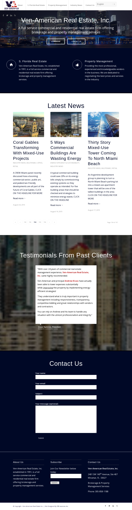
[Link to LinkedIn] (11, 15)
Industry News (19, 163)
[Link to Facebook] (3, 15)
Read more (19, 198)
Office (39, 163)
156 (45, 222)
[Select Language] (106, 4)
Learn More (55, 41)
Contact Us (76, 41)
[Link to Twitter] (7, 15)
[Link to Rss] (15, 15)
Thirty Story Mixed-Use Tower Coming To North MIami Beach (103, 153)
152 (25, 222)
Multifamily (31, 163)
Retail (15, 166)
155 (40, 222)
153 (30, 222)
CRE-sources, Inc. (62, 506)
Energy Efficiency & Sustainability (64, 163)
